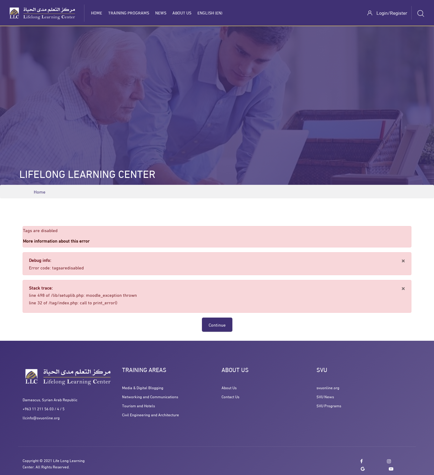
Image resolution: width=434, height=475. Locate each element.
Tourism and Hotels (138, 405)
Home (96, 12)
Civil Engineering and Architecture (150, 414)
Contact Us (230, 396)
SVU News (325, 396)
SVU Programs (328, 405)
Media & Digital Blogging (142, 387)
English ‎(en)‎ (209, 12)
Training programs (128, 12)
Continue (217, 324)
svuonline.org (327, 387)
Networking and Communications (150, 396)
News (160, 12)
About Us (181, 12)
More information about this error (56, 240)
